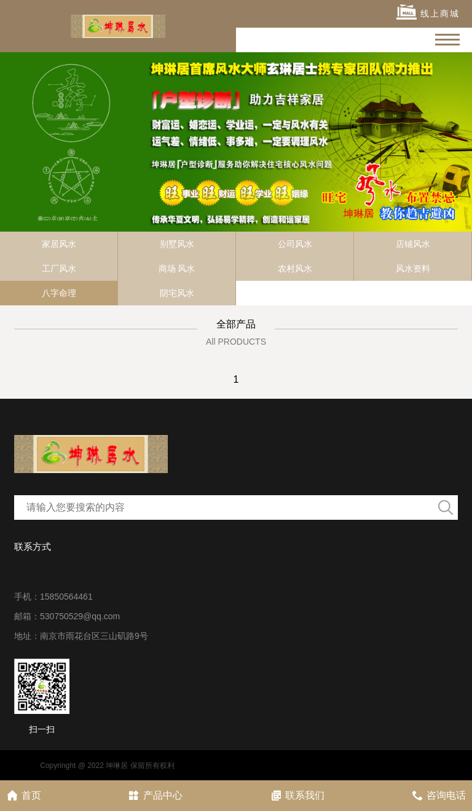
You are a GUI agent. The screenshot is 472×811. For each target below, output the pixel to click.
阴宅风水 (177, 293)
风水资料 (413, 268)
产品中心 (155, 795)
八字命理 (59, 293)
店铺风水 (413, 244)
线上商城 (428, 12)
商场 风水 (177, 268)
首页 (23, 795)
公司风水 (295, 244)
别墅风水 (177, 244)
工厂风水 (59, 268)
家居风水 (59, 244)
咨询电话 (438, 795)
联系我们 (297, 795)
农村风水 (295, 268)
